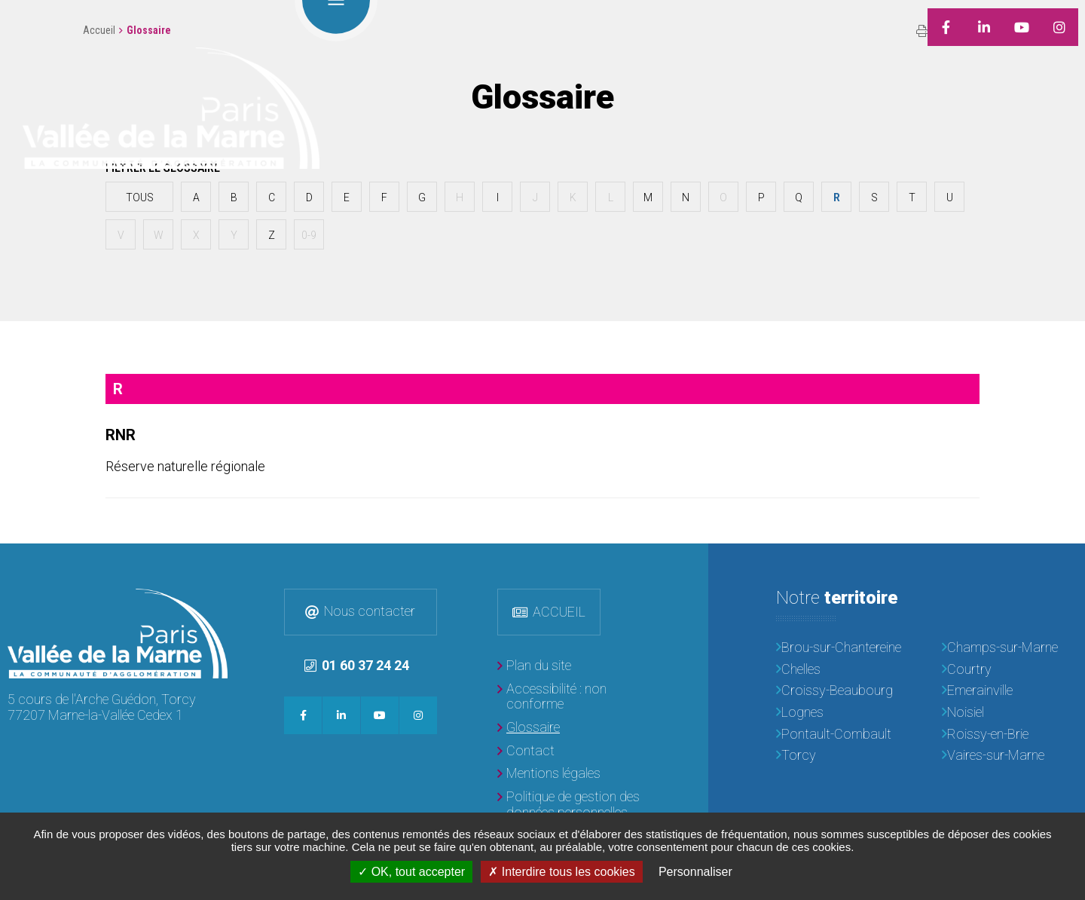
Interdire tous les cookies (561, 871)
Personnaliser (695, 871)
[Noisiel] (1009, 713)
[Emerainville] (1009, 691)
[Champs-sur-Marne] (1009, 648)
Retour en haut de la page (1062, 566)
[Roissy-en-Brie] (1009, 734)
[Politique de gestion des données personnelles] (572, 804)
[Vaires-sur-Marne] (1009, 756)
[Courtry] (1009, 670)
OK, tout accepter (411, 871)
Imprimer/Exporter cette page (922, 31)
